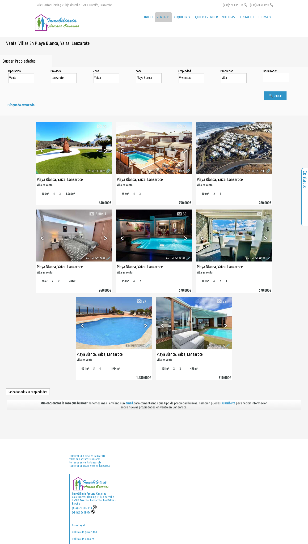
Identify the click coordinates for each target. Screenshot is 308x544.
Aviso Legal (78, 525)
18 (261, 214)
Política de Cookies (83, 538)
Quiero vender (206, 17)
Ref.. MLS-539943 (256, 170)
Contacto (246, 17)
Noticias (228, 17)
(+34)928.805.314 (84, 508)
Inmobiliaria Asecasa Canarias (89, 493)
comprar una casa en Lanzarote (87, 455)
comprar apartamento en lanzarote (89, 465)
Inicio (148, 17)
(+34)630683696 (83, 512)
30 (181, 214)
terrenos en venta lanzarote (85, 462)
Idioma (264, 17)
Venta (162, 17)
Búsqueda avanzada (20, 105)
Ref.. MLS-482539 (176, 258)
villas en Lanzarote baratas (84, 459)
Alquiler (182, 17)
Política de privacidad (84, 532)
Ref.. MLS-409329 (256, 258)
